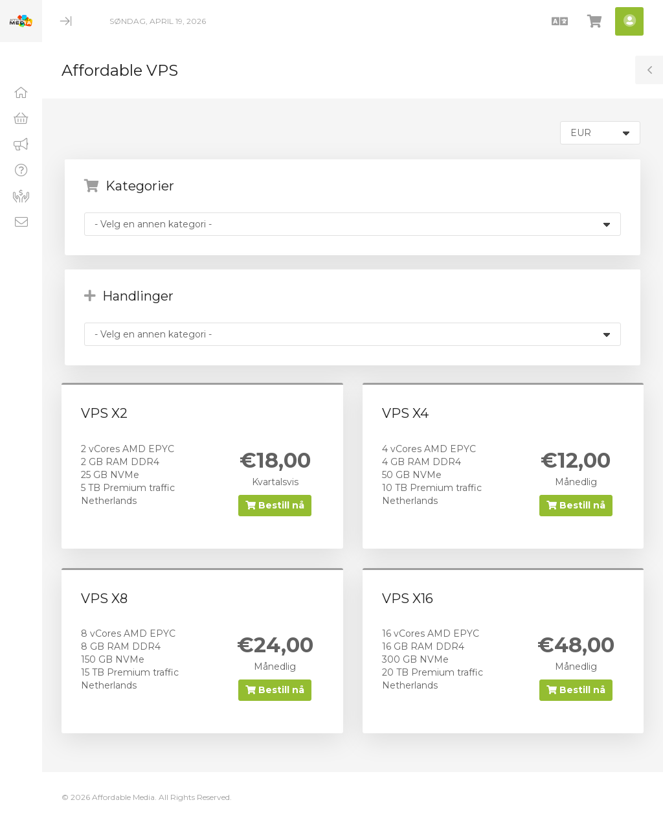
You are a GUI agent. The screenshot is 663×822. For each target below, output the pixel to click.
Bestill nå (274, 505)
